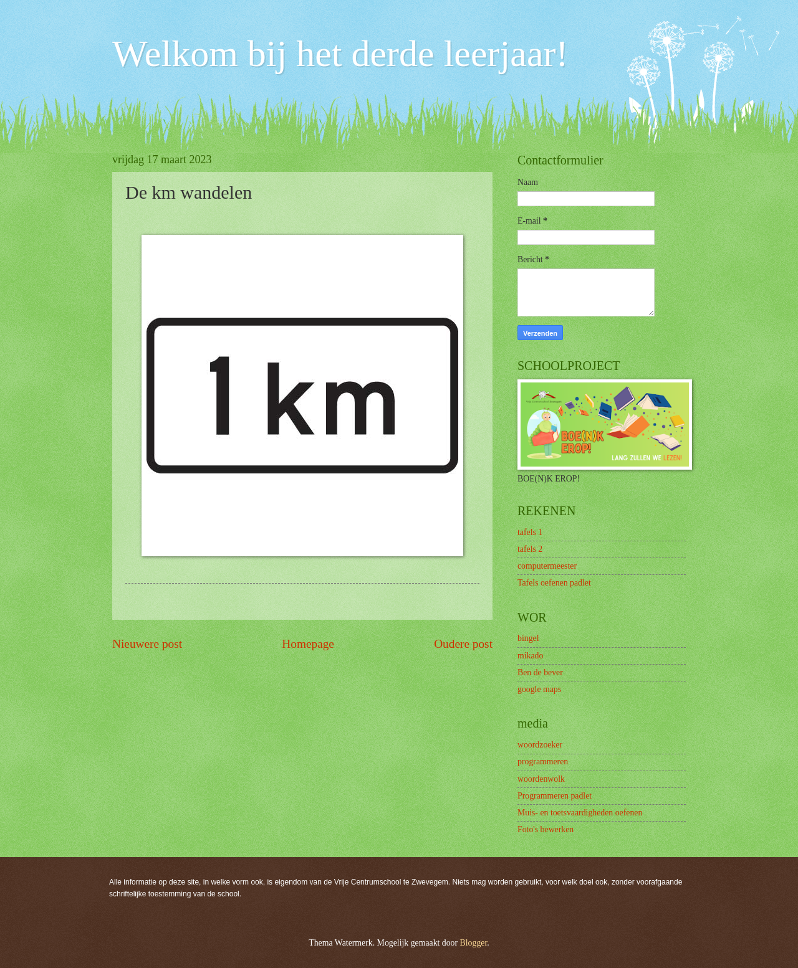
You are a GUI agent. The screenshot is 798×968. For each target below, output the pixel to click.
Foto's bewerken (545, 829)
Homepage (308, 643)
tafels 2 (529, 549)
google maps (539, 689)
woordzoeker (539, 744)
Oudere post (463, 643)
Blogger (474, 942)
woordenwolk (541, 779)
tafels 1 (529, 532)
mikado (530, 655)
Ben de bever (540, 672)
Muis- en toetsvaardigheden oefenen (579, 812)
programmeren (542, 761)
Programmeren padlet (554, 795)
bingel (528, 638)
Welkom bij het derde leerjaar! (340, 53)
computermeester (547, 566)
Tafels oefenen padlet (554, 582)
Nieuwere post (147, 643)
